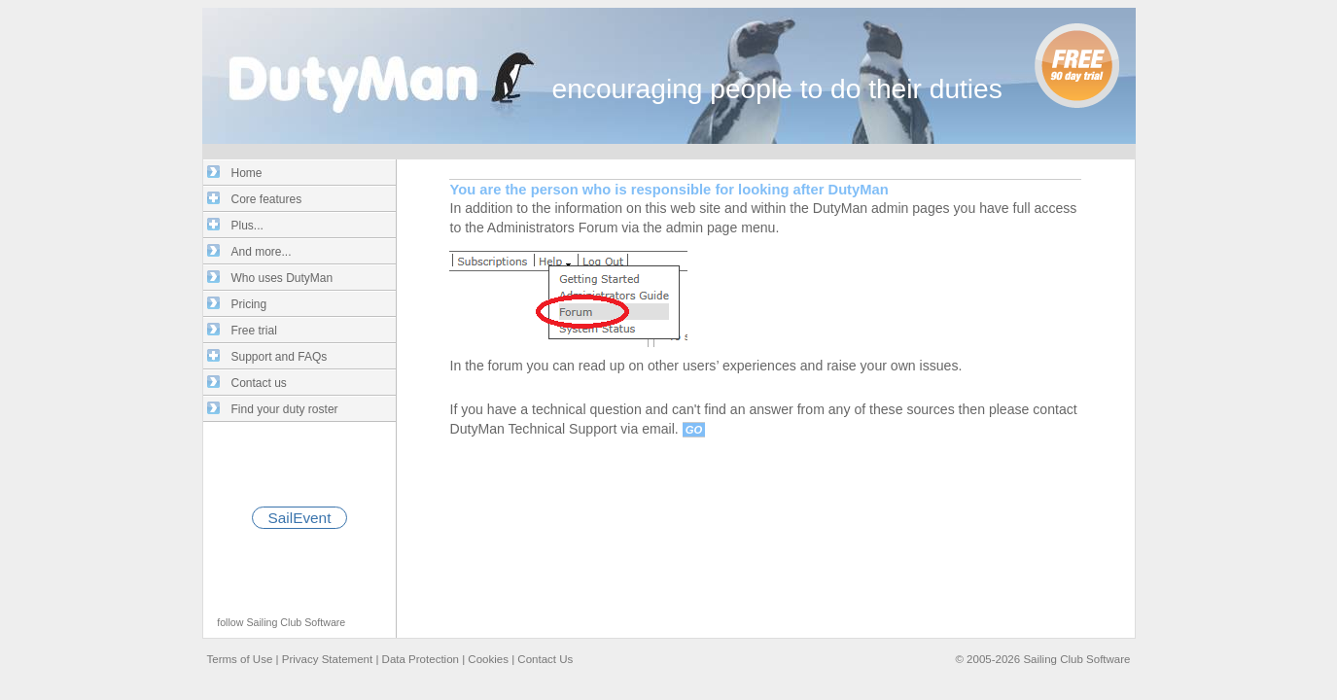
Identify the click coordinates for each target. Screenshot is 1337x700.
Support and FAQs (279, 357)
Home (247, 173)
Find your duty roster (284, 409)
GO (694, 430)
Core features (266, 199)
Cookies (488, 659)
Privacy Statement (327, 659)
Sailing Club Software (295, 622)
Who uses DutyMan (282, 278)
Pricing (249, 304)
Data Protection (420, 659)
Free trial (254, 330)
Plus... (247, 225)
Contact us (259, 383)
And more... (261, 252)
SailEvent (300, 517)
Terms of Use (240, 659)
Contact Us (545, 659)
